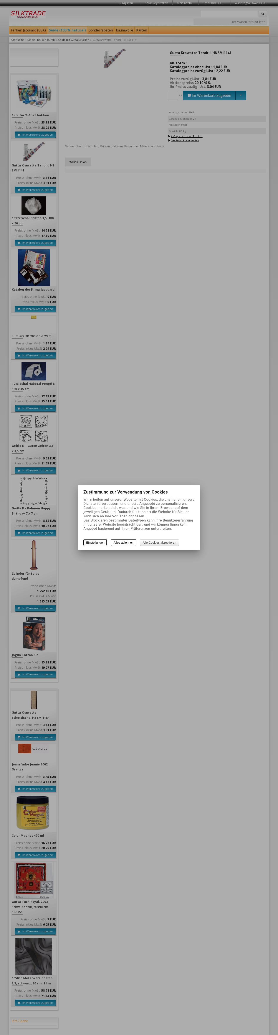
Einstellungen (95, 542)
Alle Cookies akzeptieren (159, 542)
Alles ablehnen (124, 542)
